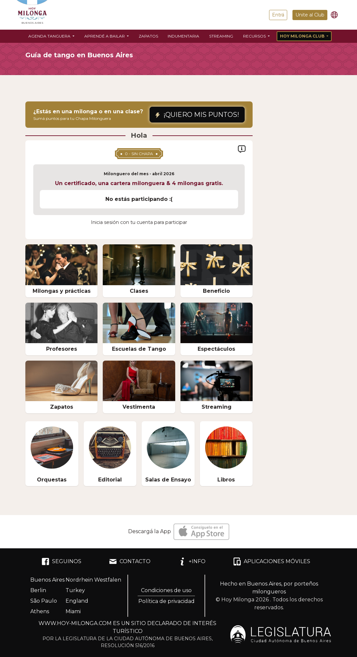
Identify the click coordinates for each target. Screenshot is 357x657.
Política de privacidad (166, 601)
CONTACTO (130, 561)
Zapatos (148, 36)
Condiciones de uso (166, 590)
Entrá (278, 15)
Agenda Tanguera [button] (49, 36)
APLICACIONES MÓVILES (271, 561)
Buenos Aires (47, 580)
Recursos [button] (255, 36)
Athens (39, 611)
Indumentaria (183, 36)
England (77, 601)
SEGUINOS (61, 561)
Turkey (75, 590)
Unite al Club (309, 15)
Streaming (221, 36)
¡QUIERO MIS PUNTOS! (197, 115)
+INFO (192, 561)
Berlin (38, 590)
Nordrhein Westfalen (93, 580)
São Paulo (43, 601)
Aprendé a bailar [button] (105, 36)
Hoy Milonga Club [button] (302, 36)
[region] (139, 195)
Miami (73, 611)
